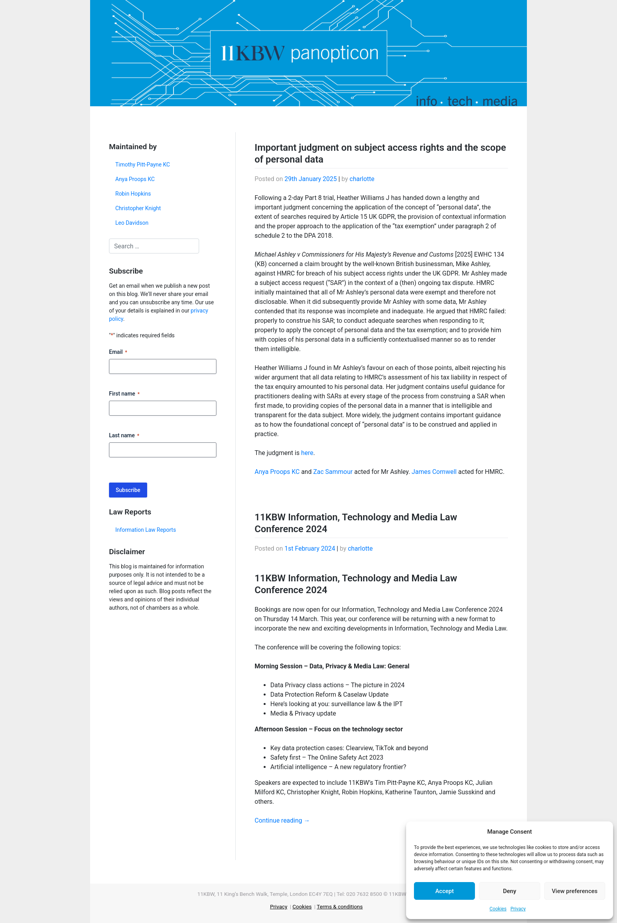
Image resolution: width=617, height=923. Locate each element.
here (307, 453)
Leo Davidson (131, 223)
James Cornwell (434, 471)
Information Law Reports (145, 530)
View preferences (574, 891)
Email (118, 352)
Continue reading (282, 820)
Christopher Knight (138, 208)
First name (124, 394)
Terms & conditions (340, 906)
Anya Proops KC (135, 179)
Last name (124, 435)
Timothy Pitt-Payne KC (142, 164)
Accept (444, 891)
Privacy (518, 909)
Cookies (498, 909)
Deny (509, 891)
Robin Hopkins (133, 194)
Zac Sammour (333, 471)
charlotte (361, 179)
